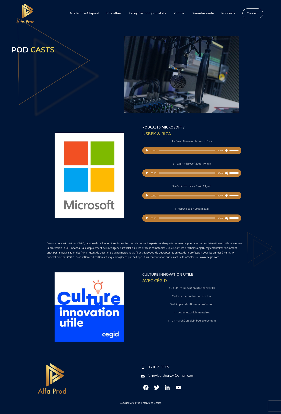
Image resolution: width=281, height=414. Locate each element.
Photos (178, 13)
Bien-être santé (202, 13)
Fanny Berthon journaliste (147, 13)
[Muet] (226, 150)
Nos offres (114, 13)
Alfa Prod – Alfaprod (84, 13)
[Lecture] (147, 150)
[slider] (187, 150)
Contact (253, 13)
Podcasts (228, 13)
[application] (191, 150)
